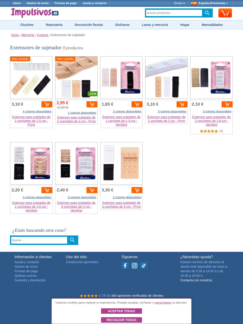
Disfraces (122, 25)
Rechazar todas (121, 320)
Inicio (17, 3)
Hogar (184, 25)
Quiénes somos (26, 275)
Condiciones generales (82, 262)
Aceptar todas (121, 311)
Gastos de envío (38, 3)
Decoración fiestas (89, 25)
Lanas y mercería (155, 25)
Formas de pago (66, 3)
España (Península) (209, 3)
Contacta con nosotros (196, 280)
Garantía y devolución (30, 280)
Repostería (54, 25)
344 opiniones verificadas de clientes (137, 295)
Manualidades (212, 25)
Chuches (27, 25)
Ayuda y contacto (94, 3)
